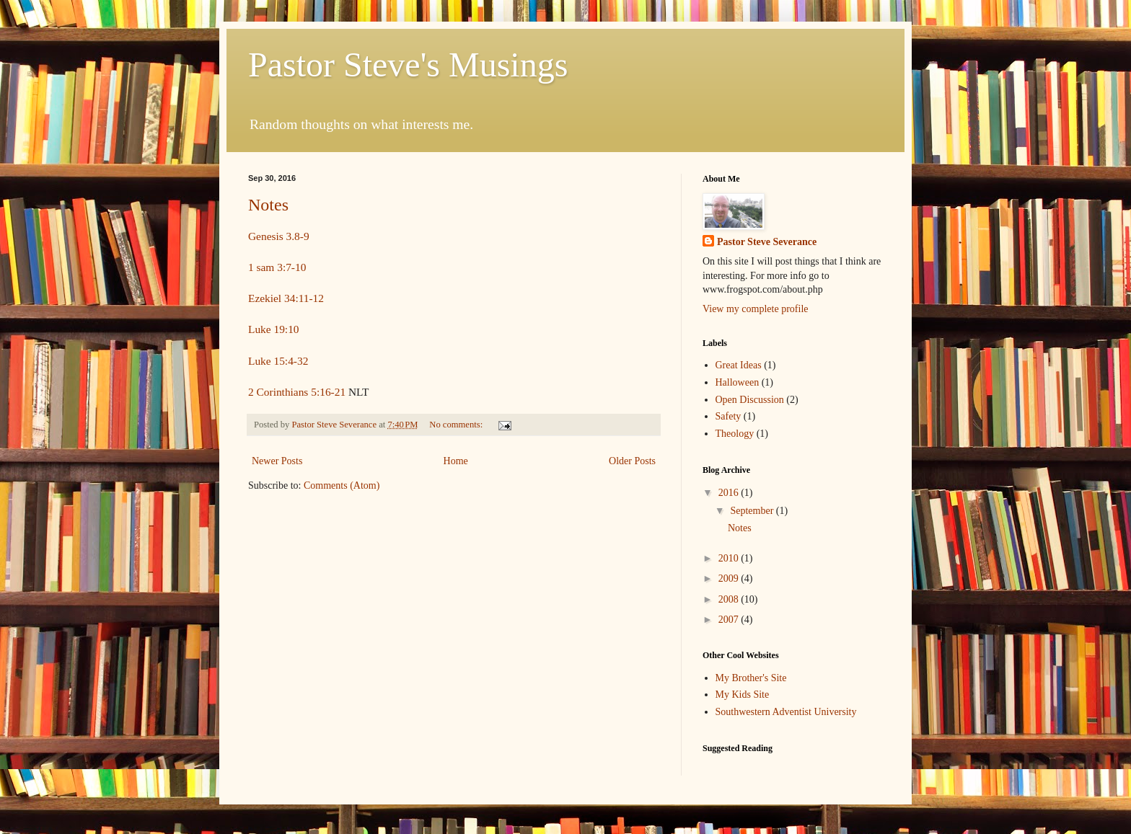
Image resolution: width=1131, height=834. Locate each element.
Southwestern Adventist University (786, 711)
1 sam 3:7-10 (277, 267)
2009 (729, 578)
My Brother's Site (751, 678)
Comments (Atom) (341, 485)
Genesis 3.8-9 (278, 236)
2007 (729, 619)
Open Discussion (750, 399)
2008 (729, 599)
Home (456, 461)
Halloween (738, 382)
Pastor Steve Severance (767, 241)
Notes (268, 204)
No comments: (457, 425)
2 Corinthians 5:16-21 (297, 392)
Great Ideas (739, 365)
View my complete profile (756, 308)
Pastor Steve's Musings (408, 64)
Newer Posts (277, 461)
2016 (729, 492)
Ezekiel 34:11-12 (286, 298)
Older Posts (632, 461)
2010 (729, 558)
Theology (735, 433)
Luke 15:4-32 (278, 361)
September (752, 510)
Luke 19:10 (273, 329)
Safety (728, 416)
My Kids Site (743, 694)
